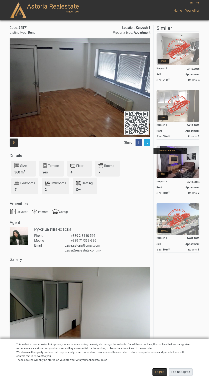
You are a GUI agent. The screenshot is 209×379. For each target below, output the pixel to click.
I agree (159, 372)
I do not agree (180, 372)
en (191, 2)
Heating (84, 183)
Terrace (50, 165)
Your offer (192, 10)
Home (177, 10)
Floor (76, 165)
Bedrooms (24, 183)
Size (20, 165)
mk (197, 2)
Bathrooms (55, 183)
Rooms (106, 165)
